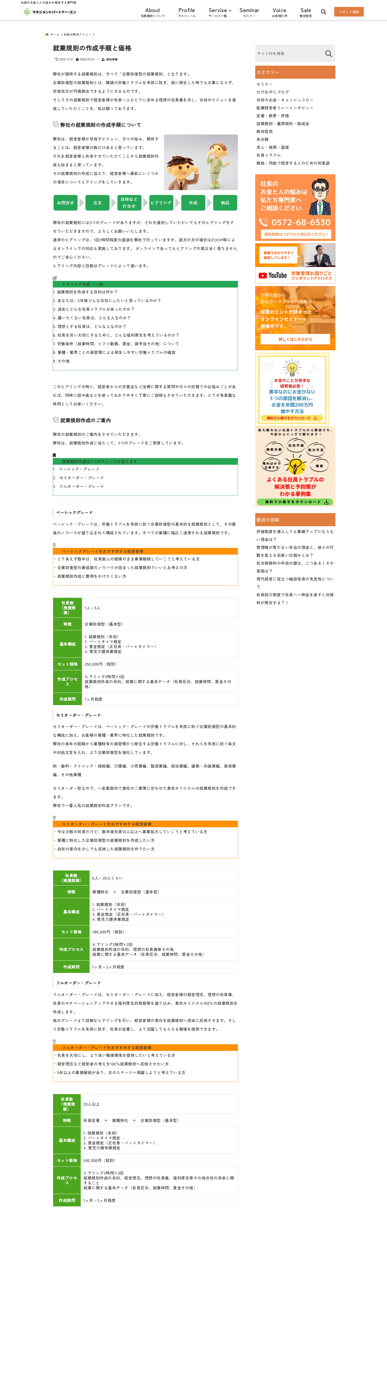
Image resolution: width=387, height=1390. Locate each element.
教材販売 (264, 130)
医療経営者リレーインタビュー (284, 106)
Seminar (249, 12)
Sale (306, 12)
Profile (187, 12)
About (153, 12)
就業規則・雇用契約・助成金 (283, 122)
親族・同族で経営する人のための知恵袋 (293, 161)
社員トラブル (268, 153)
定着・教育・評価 (272, 114)
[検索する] (328, 52)
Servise (218, 12)
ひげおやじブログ (272, 90)
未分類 (262, 137)
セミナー (264, 82)
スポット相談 (349, 11)
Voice (280, 12)
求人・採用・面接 (272, 145)
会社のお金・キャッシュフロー (284, 98)
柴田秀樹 (112, 57)
